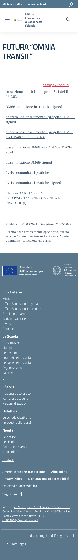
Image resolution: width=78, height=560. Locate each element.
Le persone (10, 352)
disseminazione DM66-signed (29, 162)
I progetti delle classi (16, 422)
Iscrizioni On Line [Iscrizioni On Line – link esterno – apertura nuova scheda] (14, 318)
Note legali (18, 543)
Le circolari (9, 441)
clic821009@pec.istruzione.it (20, 520)
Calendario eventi (14, 446)
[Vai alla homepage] (18, 20)
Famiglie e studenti (15, 398)
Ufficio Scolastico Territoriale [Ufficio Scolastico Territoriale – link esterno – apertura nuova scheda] (21, 308)
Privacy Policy (12, 478)
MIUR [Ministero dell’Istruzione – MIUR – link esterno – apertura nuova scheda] (6, 298)
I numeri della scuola (16, 357)
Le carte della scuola (16, 362)
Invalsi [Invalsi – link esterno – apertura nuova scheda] (6, 323)
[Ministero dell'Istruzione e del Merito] (25, 4)
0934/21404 (24, 511)
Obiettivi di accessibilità (19, 485)
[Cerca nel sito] (68, 20)
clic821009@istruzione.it (58, 511)
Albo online (10, 451)
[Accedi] (72, 4)
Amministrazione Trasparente (23, 471)
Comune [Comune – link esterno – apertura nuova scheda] (8, 328)
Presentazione (12, 342)
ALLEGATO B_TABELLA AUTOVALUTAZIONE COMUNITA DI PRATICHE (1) (33, 198)
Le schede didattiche (16, 417)
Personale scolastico (16, 393)
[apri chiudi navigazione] (7, 19)
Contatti (8, 459)
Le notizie (9, 436)
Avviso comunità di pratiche (27, 172)
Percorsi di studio (14, 403)
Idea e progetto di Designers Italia (52, 535)
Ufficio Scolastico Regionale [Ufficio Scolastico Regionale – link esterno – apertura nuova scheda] (21, 303)
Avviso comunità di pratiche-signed (33, 183)
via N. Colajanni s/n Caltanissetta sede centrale (42, 507)
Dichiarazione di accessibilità (48, 478)
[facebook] (21, 494)
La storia (8, 372)
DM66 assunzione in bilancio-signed (34, 107)
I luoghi (7, 347)
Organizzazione (13, 367)
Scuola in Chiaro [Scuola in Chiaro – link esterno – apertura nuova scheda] (13, 313)
